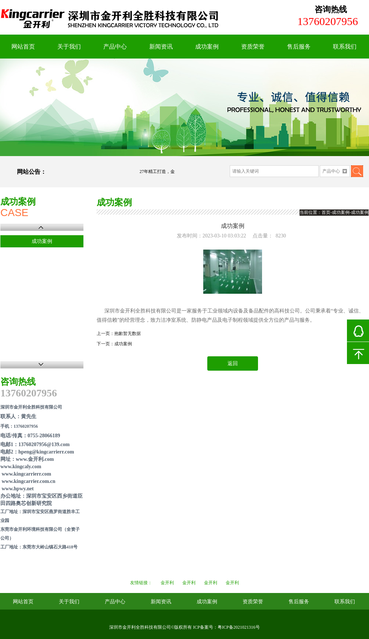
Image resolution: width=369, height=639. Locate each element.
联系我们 (345, 46)
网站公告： (31, 172)
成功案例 (207, 46)
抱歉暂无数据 (127, 333)
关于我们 (69, 46)
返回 (233, 363)
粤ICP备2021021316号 (239, 627)
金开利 (167, 582)
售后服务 (299, 46)
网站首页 (23, 46)
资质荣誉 (253, 46)
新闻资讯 (161, 46)
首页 (326, 212)
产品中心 (115, 46)
